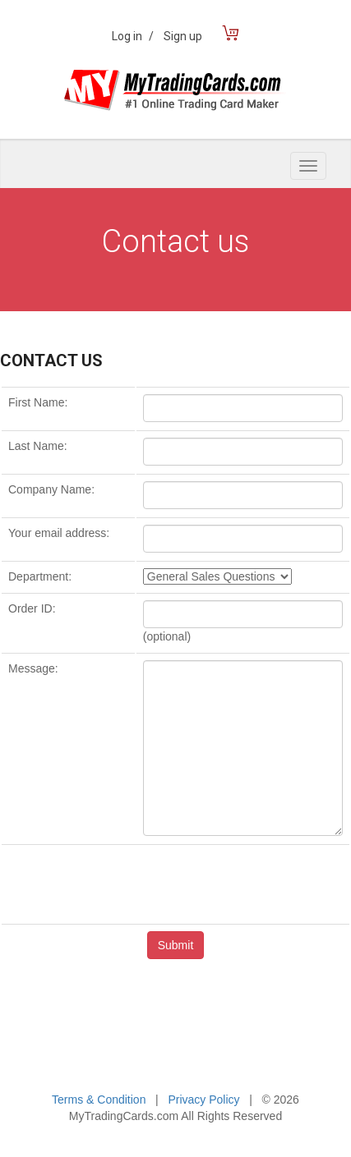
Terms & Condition (98, 1099)
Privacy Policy (203, 1099)
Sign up (183, 36)
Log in (133, 36)
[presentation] (176, 884)
